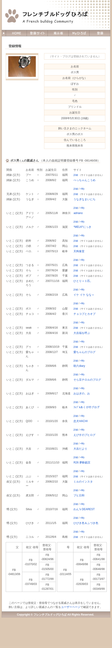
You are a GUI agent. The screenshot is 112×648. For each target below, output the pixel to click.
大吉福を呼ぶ (81, 333)
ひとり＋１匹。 (83, 281)
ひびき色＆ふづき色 (85, 523)
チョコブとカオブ (84, 313)
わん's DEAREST (84, 509)
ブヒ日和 (78, 495)
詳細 (75, 175)
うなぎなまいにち (84, 199)
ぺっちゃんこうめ (84, 180)
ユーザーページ (70, 607)
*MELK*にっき (82, 227)
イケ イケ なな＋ (83, 294)
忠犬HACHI (80, 421)
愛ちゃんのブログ (84, 352)
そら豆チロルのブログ (87, 379)
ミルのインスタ (83, 481)
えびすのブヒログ (84, 435)
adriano (78, 213)
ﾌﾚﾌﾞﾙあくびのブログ (86, 407)
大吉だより (80, 448)
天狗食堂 (78, 251)
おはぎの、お (81, 393)
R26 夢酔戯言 (81, 462)
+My (82, 189)
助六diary (79, 365)
